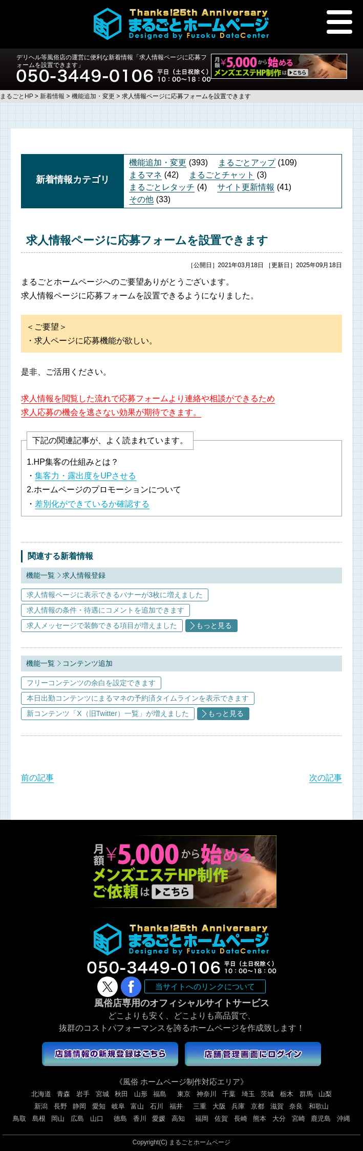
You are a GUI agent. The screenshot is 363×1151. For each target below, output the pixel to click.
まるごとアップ (246, 162)
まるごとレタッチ (162, 187)
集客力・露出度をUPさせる (85, 475)
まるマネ (145, 174)
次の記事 (325, 777)
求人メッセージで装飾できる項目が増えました (102, 625)
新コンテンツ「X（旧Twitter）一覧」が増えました (108, 713)
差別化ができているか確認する (92, 504)
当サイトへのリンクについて (205, 986)
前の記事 (37, 777)
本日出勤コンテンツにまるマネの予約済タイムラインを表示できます (138, 698)
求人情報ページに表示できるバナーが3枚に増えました (115, 595)
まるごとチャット (221, 174)
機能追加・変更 (157, 162)
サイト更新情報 (245, 187)
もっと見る (214, 625)
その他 (141, 199)
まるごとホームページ (199, 1142)
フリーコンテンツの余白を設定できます (91, 683)
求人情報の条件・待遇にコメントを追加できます (105, 610)
